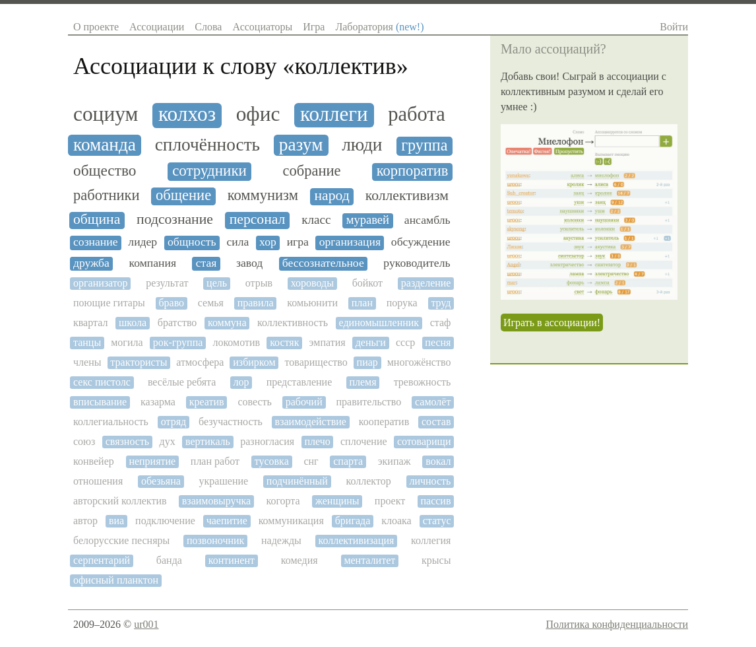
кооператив (384, 421)
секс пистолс (102, 382)
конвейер (93, 461)
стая (206, 263)
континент (231, 560)
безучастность (231, 421)
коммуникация (291, 520)
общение (183, 195)
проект (390, 500)
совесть (254, 401)
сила (237, 242)
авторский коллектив (120, 500)
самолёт (433, 401)
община (96, 219)
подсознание (175, 219)
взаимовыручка (216, 500)
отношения (98, 481)
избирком (254, 362)
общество (104, 170)
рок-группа (178, 342)
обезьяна (161, 481)
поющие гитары (109, 302)
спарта (348, 461)
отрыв (258, 283)
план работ (215, 461)
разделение (426, 283)
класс (316, 219)
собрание (311, 171)
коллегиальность (110, 421)
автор (85, 520)
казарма (158, 401)
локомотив (236, 342)
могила (126, 342)
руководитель (416, 263)
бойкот (367, 283)
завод (249, 263)
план (362, 302)
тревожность (422, 382)
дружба (91, 263)
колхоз (187, 114)
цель (216, 283)
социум (105, 114)
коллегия (431, 540)
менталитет (369, 560)
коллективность (292, 322)
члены (87, 362)
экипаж (394, 461)
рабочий (304, 401)
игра (298, 242)
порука (402, 302)
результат (167, 283)
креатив (206, 401)
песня (438, 342)
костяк (284, 342)
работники (106, 195)
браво (171, 302)
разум (301, 144)
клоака (396, 520)
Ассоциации (156, 26)
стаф (440, 322)
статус (437, 520)
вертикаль (207, 441)
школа (132, 322)
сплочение (363, 441)
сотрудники (209, 170)
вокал (438, 461)
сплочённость (207, 144)
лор (241, 382)
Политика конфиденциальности (617, 624)
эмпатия (327, 342)
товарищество (316, 362)
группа (424, 145)
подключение (165, 520)
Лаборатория (379, 26)
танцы (87, 342)
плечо (317, 441)
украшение (224, 481)
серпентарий (101, 560)
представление (299, 382)
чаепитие (226, 520)
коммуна (227, 322)
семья (211, 302)
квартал (90, 322)
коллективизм (407, 195)
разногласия (267, 441)
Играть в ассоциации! (551, 322)
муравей (367, 219)
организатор (100, 283)
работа (416, 114)
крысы (436, 560)
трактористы (138, 362)
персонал (258, 219)
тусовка (272, 461)
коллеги (334, 114)
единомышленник (379, 322)
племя (362, 382)
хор (267, 242)
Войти (674, 26)
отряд (173, 421)
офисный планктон (115, 580)
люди (362, 144)
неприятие (152, 461)
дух (167, 441)
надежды (281, 540)
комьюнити (312, 302)
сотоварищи (424, 441)
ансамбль (427, 220)
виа (116, 520)
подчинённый (297, 481)
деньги (371, 342)
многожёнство (419, 362)
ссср (405, 342)
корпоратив (413, 171)
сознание (95, 242)
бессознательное (323, 263)
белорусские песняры (121, 540)
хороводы (312, 283)
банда (169, 560)
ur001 (146, 624)
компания (153, 263)
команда (104, 144)
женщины (337, 500)
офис (258, 114)
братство (177, 322)
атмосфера (200, 362)
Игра (314, 26)
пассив (435, 500)
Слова (208, 26)
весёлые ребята (182, 382)
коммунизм (263, 195)
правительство (369, 401)
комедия (299, 560)
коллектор (368, 481)
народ (331, 195)
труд (441, 302)
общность (192, 242)
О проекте (96, 26)
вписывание (100, 401)
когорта (282, 500)
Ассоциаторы (262, 26)
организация (350, 242)
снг (310, 461)
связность (127, 441)
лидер (142, 242)
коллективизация (356, 540)
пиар (367, 362)
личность (430, 481)
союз (84, 441)
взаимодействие (310, 421)
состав (436, 421)
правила (255, 302)
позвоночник (215, 540)
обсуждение (421, 242)
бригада (353, 520)
